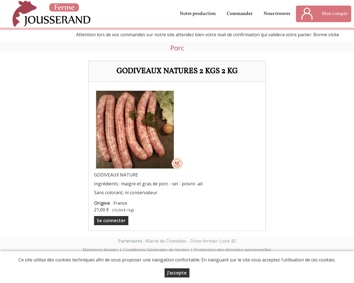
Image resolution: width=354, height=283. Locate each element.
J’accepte (177, 273)
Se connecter (111, 220)
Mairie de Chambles (165, 241)
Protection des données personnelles (232, 250)
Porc (177, 48)
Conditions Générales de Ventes (156, 250)
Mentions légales (100, 250)
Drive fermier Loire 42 (213, 241)
